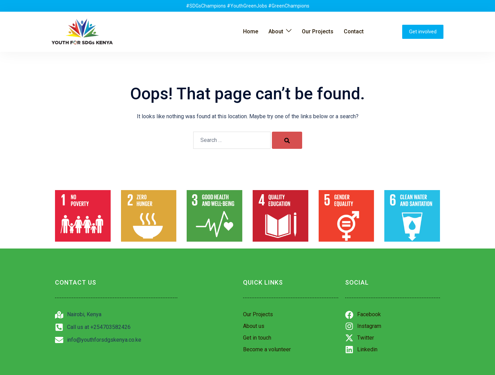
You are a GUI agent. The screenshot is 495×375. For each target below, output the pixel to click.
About (275, 31)
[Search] (287, 140)
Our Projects (317, 31)
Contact (354, 31)
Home (250, 31)
